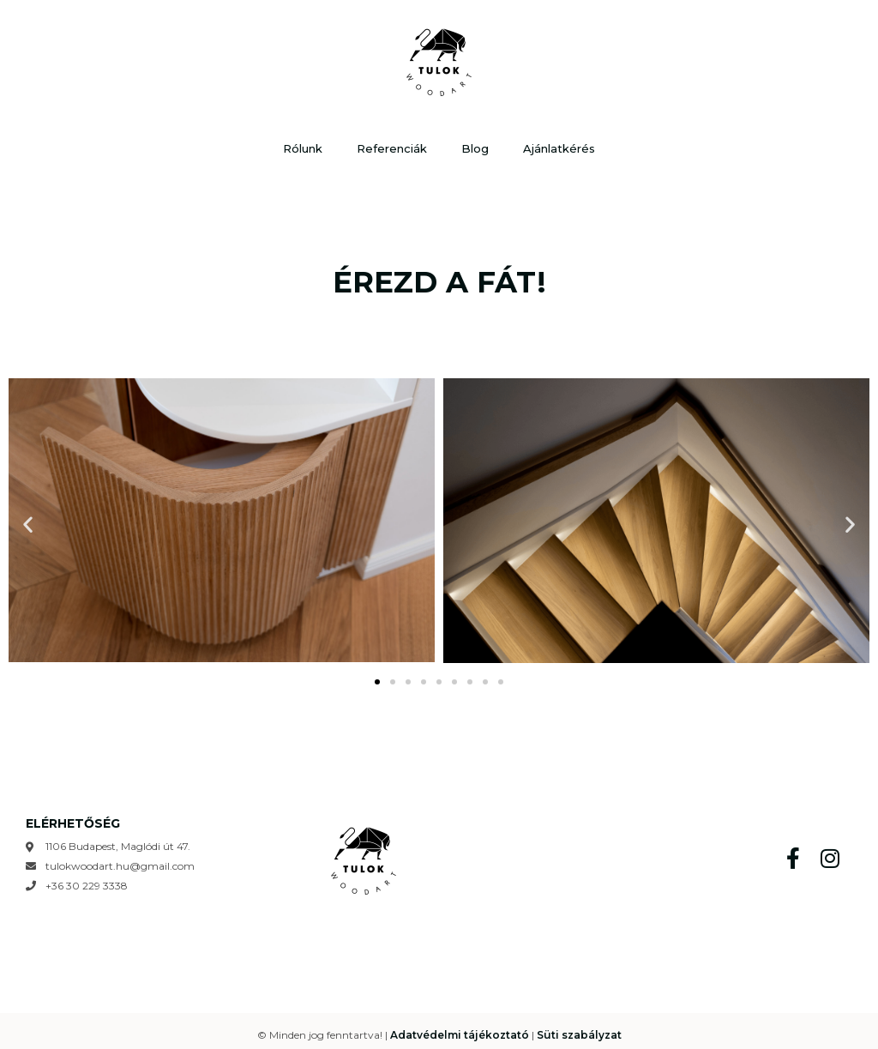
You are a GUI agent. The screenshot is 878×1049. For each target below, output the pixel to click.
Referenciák (392, 148)
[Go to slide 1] (377, 681)
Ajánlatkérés (559, 148)
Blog (475, 148)
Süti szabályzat (579, 1034)
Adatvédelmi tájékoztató (459, 1034)
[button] (28, 524)
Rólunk (302, 148)
